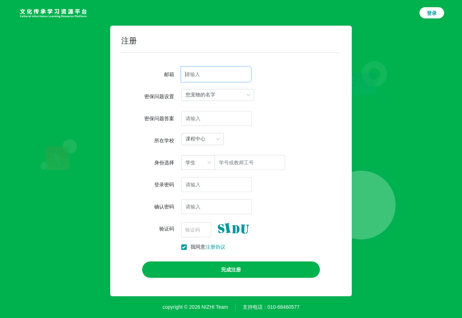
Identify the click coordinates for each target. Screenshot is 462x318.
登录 (432, 13)
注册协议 (215, 247)
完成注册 (231, 269)
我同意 (207, 247)
